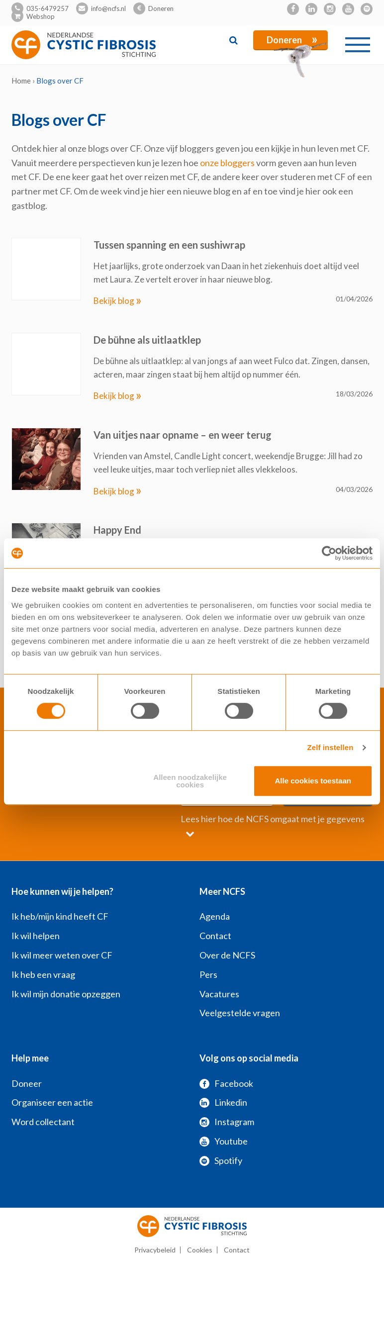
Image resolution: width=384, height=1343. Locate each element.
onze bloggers (227, 162)
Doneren (161, 8)
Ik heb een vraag (43, 974)
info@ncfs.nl (108, 8)
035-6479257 (47, 8)
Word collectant (43, 1121)
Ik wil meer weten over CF (61, 955)
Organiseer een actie (52, 1102)
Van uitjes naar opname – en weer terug (183, 435)
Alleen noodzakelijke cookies (190, 781)
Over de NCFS (227, 955)
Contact (215, 935)
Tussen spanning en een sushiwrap (169, 245)
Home (21, 80)
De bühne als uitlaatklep (147, 340)
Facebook (226, 1083)
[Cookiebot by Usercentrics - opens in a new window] (329, 553)
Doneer (26, 1083)
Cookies (199, 1250)
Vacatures (219, 993)
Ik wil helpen (35, 935)
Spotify (220, 1160)
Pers (208, 974)
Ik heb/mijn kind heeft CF (59, 916)
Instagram (226, 1121)
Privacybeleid (155, 1250)
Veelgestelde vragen (239, 1012)
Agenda (214, 916)
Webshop (40, 16)
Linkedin (223, 1102)
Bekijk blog (118, 300)
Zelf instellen (330, 747)
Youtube (223, 1141)
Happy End (117, 530)
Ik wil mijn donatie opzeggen (65, 993)
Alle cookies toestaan (313, 780)
